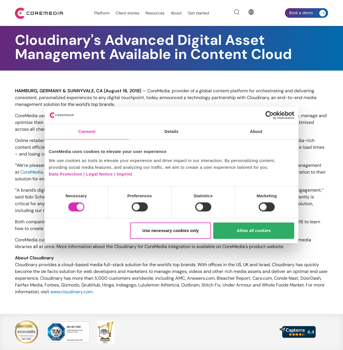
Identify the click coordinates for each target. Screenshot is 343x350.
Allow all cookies (254, 230)
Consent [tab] (87, 131)
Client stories (127, 13)
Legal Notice (99, 174)
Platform (101, 13)
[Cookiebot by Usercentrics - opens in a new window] (269, 115)
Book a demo (307, 13)
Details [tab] (171, 131)
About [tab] (256, 131)
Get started (198, 13)
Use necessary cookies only (170, 230)
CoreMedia (31, 172)
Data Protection (65, 174)
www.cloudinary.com (71, 292)
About (176, 13)
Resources (155, 13)
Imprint (124, 174)
